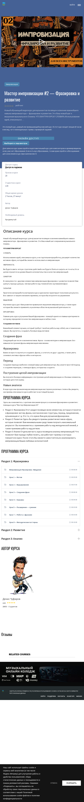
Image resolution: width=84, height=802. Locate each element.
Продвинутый (10, 219)
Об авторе (70, 696)
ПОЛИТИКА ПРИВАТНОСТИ (23, 691)
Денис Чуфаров (11, 208)
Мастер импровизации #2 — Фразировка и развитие (42, 96)
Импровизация (12, 84)
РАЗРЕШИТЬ (71, 783)
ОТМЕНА (53, 783)
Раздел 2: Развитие (13, 530)
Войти (43, 696)
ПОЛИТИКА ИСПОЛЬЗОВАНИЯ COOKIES (44, 691)
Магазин (79, 696)
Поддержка (51, 696)
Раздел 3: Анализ (11, 538)
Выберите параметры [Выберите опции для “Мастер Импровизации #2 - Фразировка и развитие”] (15, 143)
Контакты (61, 696)
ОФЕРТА (12, 691)
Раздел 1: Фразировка (15, 461)
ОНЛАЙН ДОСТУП (28, 138)
